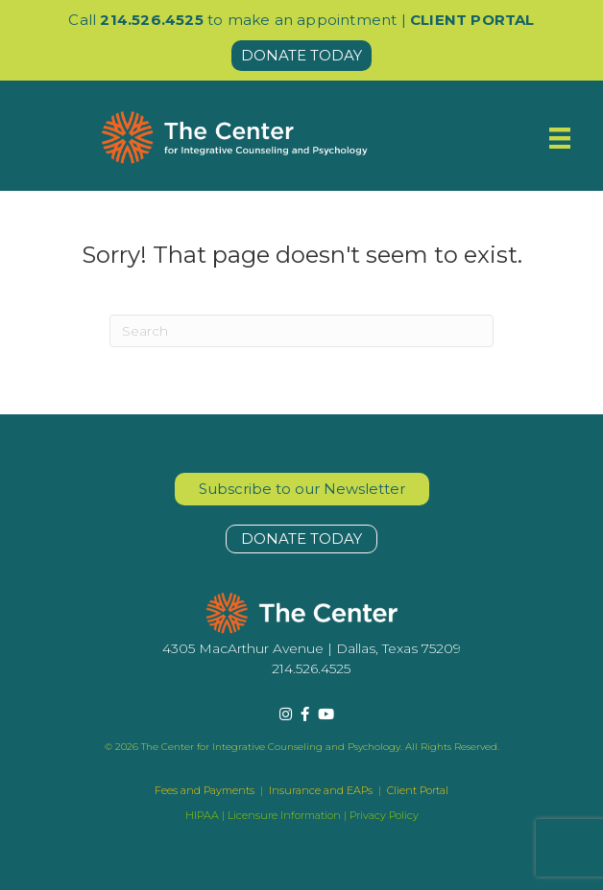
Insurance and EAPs (321, 790)
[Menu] (560, 138)
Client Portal (417, 790)
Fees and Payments (206, 790)
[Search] (301, 331)
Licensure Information (284, 815)
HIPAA (202, 815)
